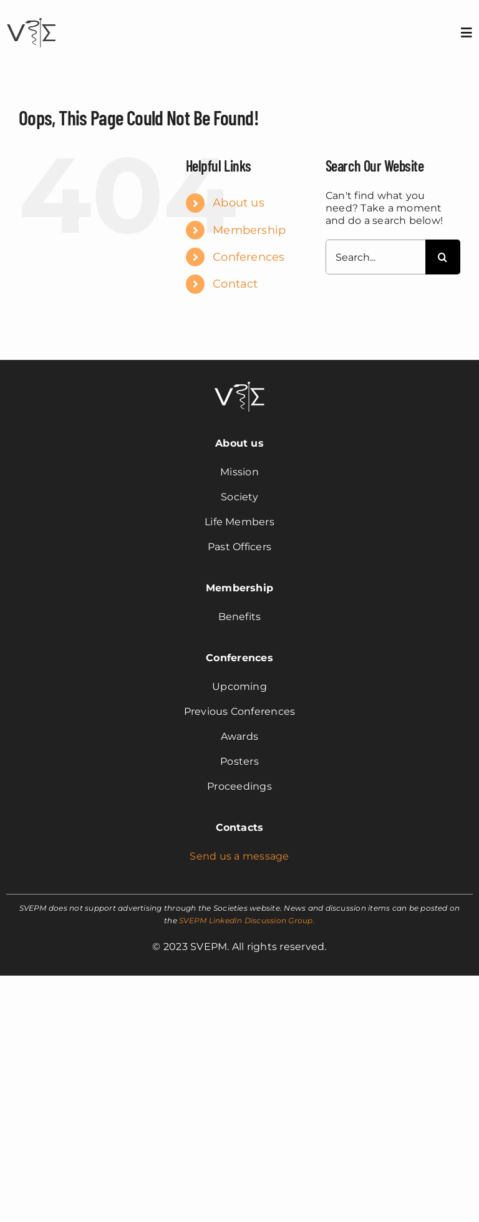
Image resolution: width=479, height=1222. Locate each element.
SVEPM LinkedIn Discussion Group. (247, 920)
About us (238, 203)
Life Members (239, 522)
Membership (249, 230)
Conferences (249, 257)
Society (239, 497)
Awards (239, 736)
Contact (235, 284)
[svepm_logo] (31, 20)
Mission (239, 472)
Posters (239, 761)
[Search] (442, 257)
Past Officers (239, 547)
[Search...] (375, 257)
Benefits (239, 617)
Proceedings (239, 786)
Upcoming (239, 686)
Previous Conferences (240, 711)
